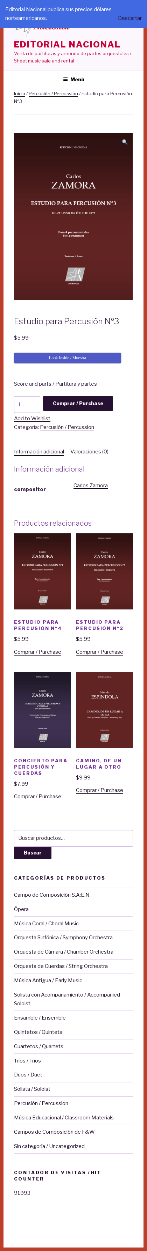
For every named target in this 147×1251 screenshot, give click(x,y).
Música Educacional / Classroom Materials (64, 1118)
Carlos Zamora (91, 485)
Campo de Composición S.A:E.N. (52, 895)
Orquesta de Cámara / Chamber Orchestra (63, 952)
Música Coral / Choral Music (46, 923)
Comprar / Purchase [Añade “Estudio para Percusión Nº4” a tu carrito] (37, 652)
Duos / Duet (28, 1075)
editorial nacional (67, 44)
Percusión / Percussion (53, 93)
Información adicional (39, 452)
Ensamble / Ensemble (40, 1018)
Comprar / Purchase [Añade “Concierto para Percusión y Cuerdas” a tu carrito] (37, 796)
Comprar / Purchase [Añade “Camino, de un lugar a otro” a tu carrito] (99, 790)
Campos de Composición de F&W (54, 1132)
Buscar (33, 853)
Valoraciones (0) (89, 452)
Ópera (21, 909)
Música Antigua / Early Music (48, 980)
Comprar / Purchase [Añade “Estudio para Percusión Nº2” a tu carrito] (99, 652)
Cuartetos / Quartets (38, 1046)
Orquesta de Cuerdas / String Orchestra (61, 966)
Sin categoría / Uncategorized (49, 1146)
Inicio (19, 93)
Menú (73, 79)
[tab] (39, 451)
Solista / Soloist (32, 1089)
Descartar (130, 18)
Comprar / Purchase (78, 403)
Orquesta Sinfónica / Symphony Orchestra (63, 937)
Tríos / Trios (27, 1061)
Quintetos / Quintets (38, 1032)
